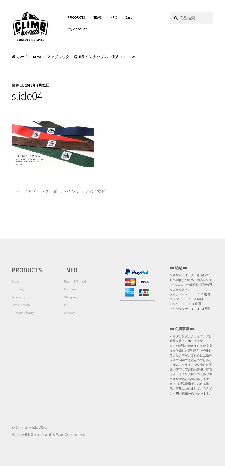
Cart (128, 17)
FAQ (67, 305)
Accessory (19, 297)
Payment (70, 289)
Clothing (18, 289)
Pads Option (21, 305)
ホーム (23, 56)
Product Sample (75, 281)
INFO (113, 17)
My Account (77, 28)
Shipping (71, 297)
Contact (69, 313)
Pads (15, 281)
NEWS (97, 17)
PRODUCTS (76, 17)
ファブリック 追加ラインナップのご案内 (83, 56)
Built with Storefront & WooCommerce (48, 434)
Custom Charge (23, 313)
